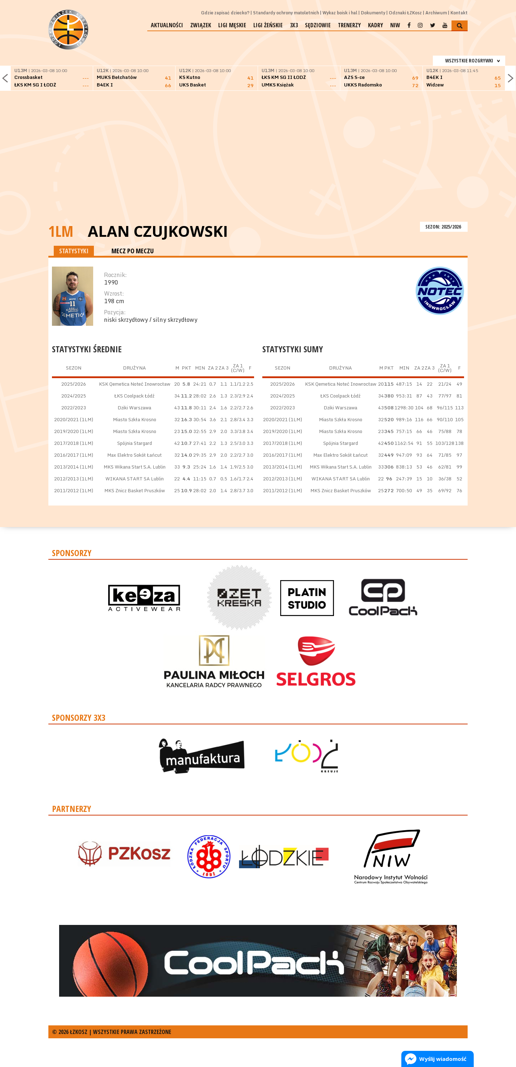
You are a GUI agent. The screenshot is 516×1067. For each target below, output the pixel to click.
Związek (200, 25)
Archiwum (436, 12)
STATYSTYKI (74, 250)
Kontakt (459, 12)
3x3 (294, 25)
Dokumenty (373, 12)
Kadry (375, 25)
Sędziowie (318, 25)
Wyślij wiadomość (443, 1058)
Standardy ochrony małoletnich (286, 12)
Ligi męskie (232, 25)
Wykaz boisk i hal (339, 12)
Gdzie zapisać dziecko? (225, 12)
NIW (395, 25)
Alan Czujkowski (158, 231)
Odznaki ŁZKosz (405, 12)
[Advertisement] (258, 166)
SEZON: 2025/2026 (443, 226)
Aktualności (167, 25)
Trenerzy (349, 25)
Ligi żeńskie (268, 25)
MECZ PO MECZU (132, 250)
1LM (60, 231)
